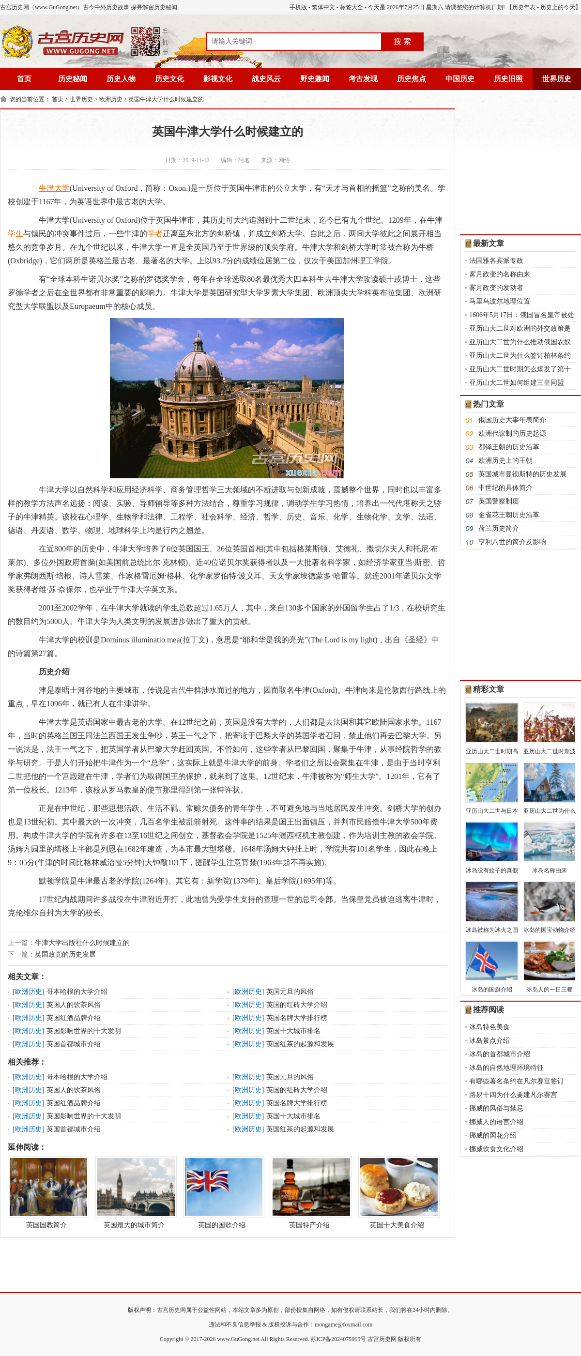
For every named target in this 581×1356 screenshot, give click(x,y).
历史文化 (169, 79)
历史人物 (121, 79)
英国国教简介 (46, 1192)
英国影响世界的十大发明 (83, 1031)
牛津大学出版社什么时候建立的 (82, 942)
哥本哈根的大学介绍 (76, 991)
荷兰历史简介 (498, 528)
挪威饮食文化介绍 (496, 1149)
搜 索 (402, 41)
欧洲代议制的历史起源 (512, 433)
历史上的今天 (557, 7)
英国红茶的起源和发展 (300, 1044)
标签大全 (351, 7)
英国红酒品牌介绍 (73, 1017)
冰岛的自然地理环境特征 (506, 1067)
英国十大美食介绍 (397, 1192)
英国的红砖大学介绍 (296, 1004)
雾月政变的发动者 (496, 287)
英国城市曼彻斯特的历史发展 (522, 474)
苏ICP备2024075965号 (338, 1339)
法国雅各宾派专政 (496, 260)
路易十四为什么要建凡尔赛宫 (513, 1094)
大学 (62, 188)
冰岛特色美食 (489, 1027)
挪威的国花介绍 (493, 1135)
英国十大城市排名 (293, 1031)
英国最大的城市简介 (134, 1192)
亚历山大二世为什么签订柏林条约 (520, 355)
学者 (155, 233)
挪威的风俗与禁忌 (496, 1108)
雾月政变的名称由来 (499, 274)
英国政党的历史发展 (65, 954)
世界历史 (556, 79)
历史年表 (523, 7)
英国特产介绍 (309, 1192)
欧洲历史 (110, 99)
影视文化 (217, 79)
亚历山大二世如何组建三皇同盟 (516, 382)
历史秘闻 (72, 79)
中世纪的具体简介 (505, 487)
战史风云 (266, 79)
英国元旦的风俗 (290, 991)
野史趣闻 (314, 79)
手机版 (298, 7)
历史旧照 (508, 79)
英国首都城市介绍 (73, 1044)
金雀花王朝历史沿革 (508, 514)
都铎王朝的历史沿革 (508, 447)
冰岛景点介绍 (489, 1040)
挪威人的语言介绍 (496, 1122)
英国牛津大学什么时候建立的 (166, 99)
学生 (15, 233)
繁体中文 (323, 7)
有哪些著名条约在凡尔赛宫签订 (516, 1081)
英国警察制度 (498, 501)
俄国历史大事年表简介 (512, 420)
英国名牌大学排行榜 (296, 1017)
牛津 (46, 188)
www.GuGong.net (238, 1339)
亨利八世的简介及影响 (512, 542)
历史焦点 (411, 79)
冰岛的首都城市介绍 (499, 1054)
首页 (24, 79)
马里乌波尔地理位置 (499, 301)
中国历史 (459, 79)
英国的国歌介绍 (221, 1192)
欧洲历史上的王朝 (505, 460)
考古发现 (363, 79)
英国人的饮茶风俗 (73, 1004)
